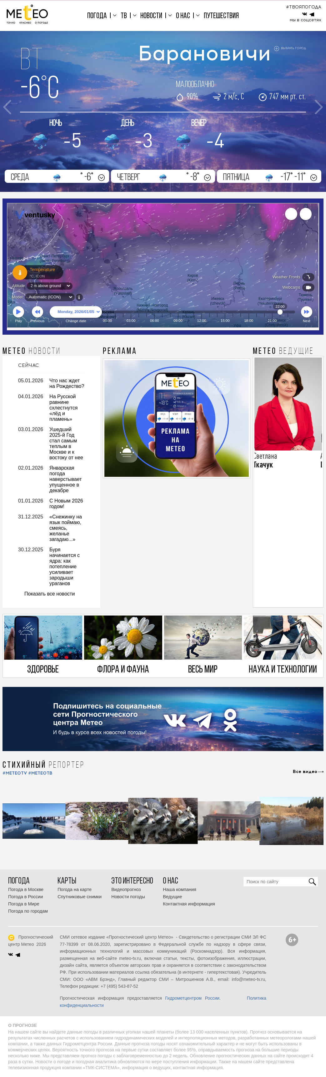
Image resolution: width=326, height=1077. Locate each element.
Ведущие (172, 896)
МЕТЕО (32, 351)
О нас (183, 16)
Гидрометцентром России (192, 998)
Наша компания (179, 889)
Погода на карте (75, 889)
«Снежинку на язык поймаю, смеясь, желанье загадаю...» (65, 528)
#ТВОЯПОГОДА (303, 7)
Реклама (120, 351)
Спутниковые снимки (80, 896)
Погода (97, 16)
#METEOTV (15, 773)
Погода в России (25, 896)
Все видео (305, 772)
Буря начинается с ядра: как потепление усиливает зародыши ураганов (64, 566)
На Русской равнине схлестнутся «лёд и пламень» (63, 408)
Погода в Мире (23, 903)
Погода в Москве (25, 889)
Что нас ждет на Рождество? (66, 383)
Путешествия (221, 16)
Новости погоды (128, 896)
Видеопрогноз (126, 889)
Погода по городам (28, 911)
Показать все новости (49, 593)
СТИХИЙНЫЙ (44, 765)
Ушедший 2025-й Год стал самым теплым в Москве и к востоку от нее (66, 443)
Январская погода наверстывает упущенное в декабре (65, 479)
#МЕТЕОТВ (40, 773)
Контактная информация (189, 903)
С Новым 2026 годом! (66, 503)
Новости (151, 16)
